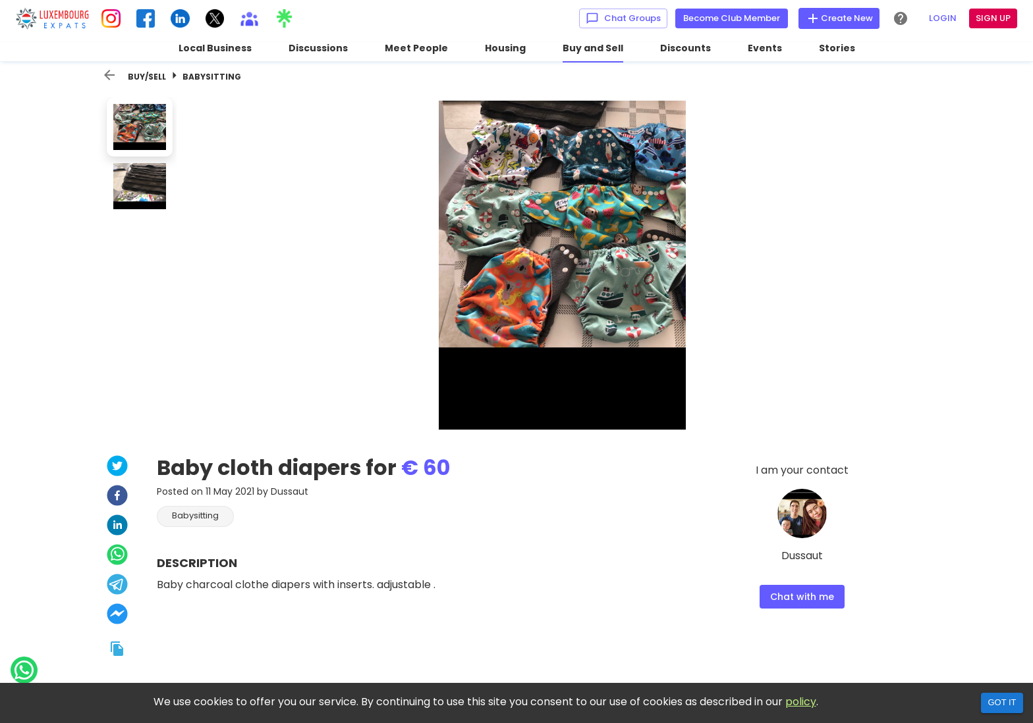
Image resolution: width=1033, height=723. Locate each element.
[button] (195, 516)
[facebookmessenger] (117, 615)
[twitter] (117, 467)
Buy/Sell (147, 77)
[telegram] (117, 586)
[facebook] (117, 497)
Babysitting (211, 77)
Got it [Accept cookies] (1002, 702)
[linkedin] (117, 526)
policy (800, 701)
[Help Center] (900, 18)
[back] (109, 75)
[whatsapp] (117, 556)
